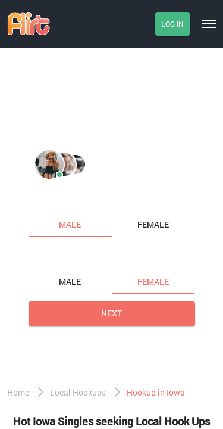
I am (39, 199)
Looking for (55, 257)
